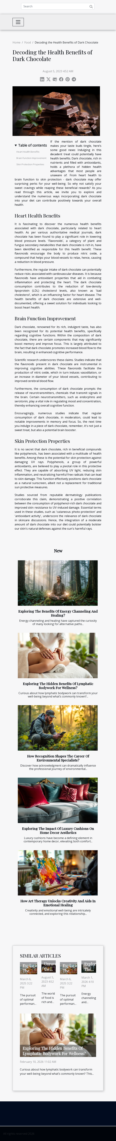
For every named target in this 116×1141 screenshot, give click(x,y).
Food (27, 42)
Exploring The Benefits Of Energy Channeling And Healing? (58, 613)
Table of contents (32, 145)
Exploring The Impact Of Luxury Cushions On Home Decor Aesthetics (58, 830)
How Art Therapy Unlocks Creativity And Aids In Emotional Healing (58, 903)
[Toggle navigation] (18, 22)
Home (16, 42)
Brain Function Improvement (31, 158)
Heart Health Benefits (27, 151)
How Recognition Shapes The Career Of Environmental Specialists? (58, 758)
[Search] (57, 6)
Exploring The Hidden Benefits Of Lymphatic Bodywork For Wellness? (58, 685)
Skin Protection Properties (30, 164)
